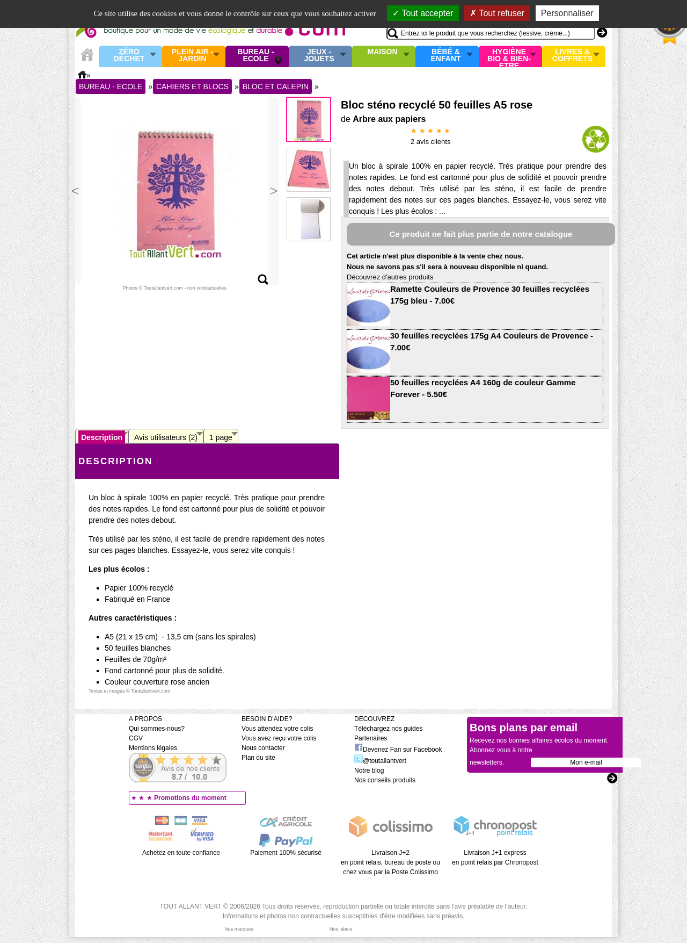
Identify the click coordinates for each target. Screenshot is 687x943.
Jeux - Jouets (319, 55)
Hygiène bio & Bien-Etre (509, 56)
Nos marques (238, 929)
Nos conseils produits (384, 780)
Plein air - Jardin (192, 55)
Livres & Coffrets (572, 55)
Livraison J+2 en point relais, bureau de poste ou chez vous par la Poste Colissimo (390, 862)
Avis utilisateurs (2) (166, 437)
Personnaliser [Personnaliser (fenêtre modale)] (567, 13)
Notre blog (369, 770)
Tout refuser (497, 13)
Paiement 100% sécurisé (285, 852)
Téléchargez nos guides (388, 728)
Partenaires (370, 738)
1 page (220, 437)
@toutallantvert (380, 761)
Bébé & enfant (446, 55)
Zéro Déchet (129, 55)
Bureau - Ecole (255, 55)
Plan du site (258, 757)
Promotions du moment (190, 798)
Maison (383, 52)
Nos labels (341, 929)
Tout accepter (422, 13)
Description (101, 437)
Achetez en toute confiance (181, 852)
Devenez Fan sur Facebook (398, 749)
